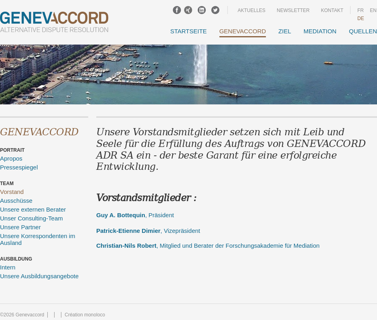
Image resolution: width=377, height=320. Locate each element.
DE (360, 18)
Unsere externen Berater (33, 209)
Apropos (11, 158)
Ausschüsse (16, 200)
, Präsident (135, 215)
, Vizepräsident (148, 230)
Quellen (363, 31)
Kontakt (332, 10)
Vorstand (12, 191)
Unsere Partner (20, 227)
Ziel (284, 31)
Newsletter (293, 10)
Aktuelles (251, 10)
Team (7, 183)
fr (360, 10)
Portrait (12, 150)
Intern (7, 267)
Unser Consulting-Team (31, 218)
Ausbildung (16, 259)
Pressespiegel (19, 167)
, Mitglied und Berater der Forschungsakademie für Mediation (208, 245)
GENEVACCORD (242, 31)
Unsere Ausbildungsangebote (39, 276)
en (373, 10)
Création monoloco (85, 315)
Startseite (188, 31)
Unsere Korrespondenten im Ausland (37, 239)
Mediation (320, 31)
